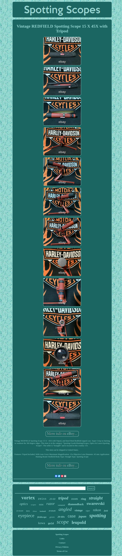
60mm (35, 511)
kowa (41, 523)
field (106, 511)
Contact (62, 543)
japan (82, 516)
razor (50, 503)
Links (62, 538)
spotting (97, 515)
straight (96, 498)
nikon (97, 510)
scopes (33, 505)
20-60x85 (52, 511)
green (52, 517)
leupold (79, 522)
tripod (63, 498)
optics (24, 504)
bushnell (43, 511)
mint (41, 504)
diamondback (76, 504)
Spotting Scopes (62, 534)
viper (88, 511)
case (72, 516)
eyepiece (26, 515)
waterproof (61, 505)
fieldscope (42, 517)
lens (28, 511)
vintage (79, 510)
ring (83, 498)
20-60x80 (19, 511)
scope (63, 522)
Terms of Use (62, 551)
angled (65, 509)
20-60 (52, 499)
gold (51, 523)
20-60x (61, 516)
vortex (28, 497)
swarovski (95, 503)
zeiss (42, 499)
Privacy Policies (62, 547)
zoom (74, 498)
